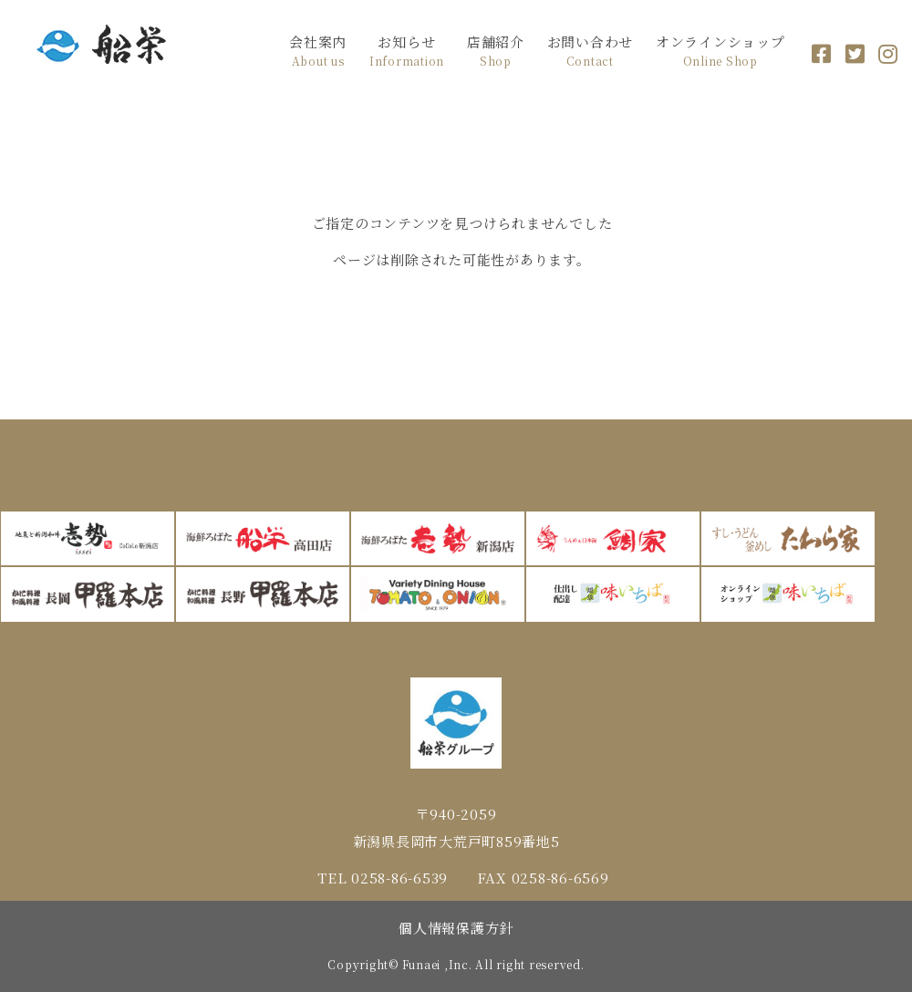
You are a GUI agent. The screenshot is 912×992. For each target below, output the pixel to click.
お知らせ (406, 50)
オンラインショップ (720, 50)
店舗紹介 (495, 50)
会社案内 (318, 50)
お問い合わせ (590, 50)
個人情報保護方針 (456, 927)
